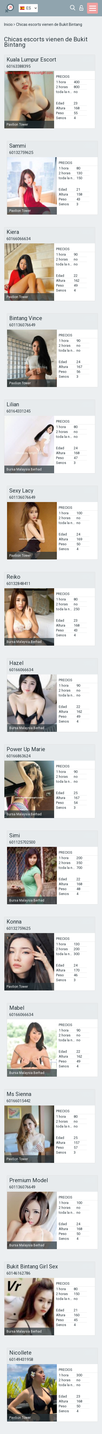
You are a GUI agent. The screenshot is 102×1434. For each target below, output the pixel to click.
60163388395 (18, 66)
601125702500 (22, 842)
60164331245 (18, 411)
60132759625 (21, 152)
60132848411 (18, 583)
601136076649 (22, 325)
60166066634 (18, 238)
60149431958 (21, 1359)
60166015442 (18, 1100)
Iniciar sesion (81, 8)
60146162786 (18, 1273)
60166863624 (18, 756)
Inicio (9, 24)
